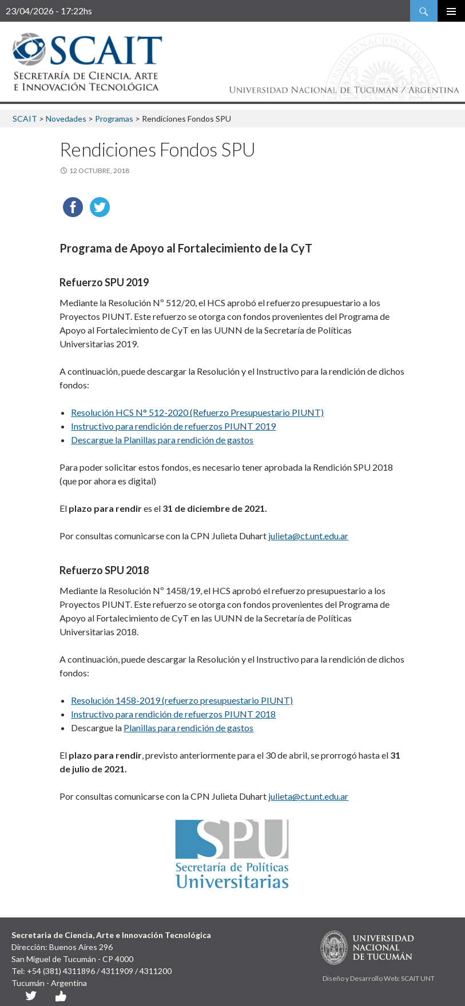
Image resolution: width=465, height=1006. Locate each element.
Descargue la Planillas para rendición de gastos (162, 439)
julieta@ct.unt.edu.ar (308, 535)
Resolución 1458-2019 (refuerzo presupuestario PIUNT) (182, 700)
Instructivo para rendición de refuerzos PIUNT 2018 (173, 713)
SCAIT (25, 118)
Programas (114, 118)
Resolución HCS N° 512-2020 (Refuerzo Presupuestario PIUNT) (197, 412)
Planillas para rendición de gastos (188, 727)
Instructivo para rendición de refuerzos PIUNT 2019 (173, 425)
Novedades (66, 118)
